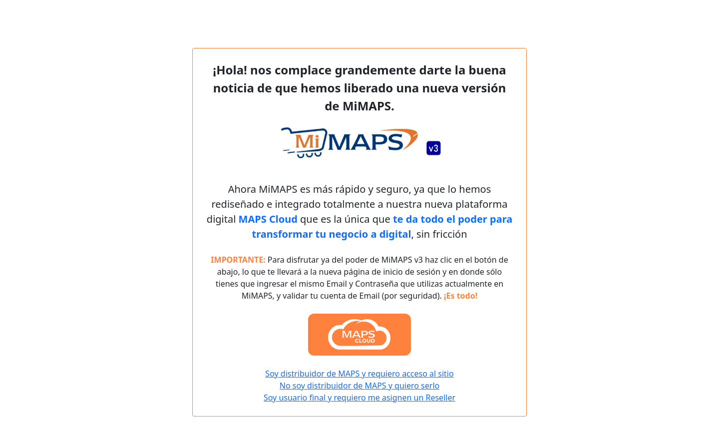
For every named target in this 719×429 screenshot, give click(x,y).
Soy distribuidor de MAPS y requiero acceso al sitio (359, 373)
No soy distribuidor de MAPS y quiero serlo (359, 385)
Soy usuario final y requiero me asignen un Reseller (359, 397)
